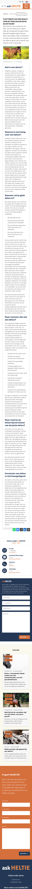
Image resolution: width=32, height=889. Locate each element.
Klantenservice (16, 879)
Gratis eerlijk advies (26, 6)
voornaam (5, 801)
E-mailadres (6, 809)
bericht (4, 826)
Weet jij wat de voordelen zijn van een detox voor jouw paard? (15, 714)
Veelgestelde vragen (16, 882)
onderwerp (5, 817)
